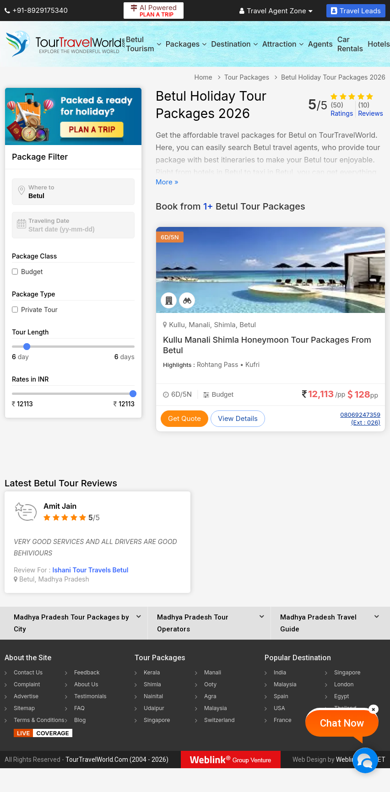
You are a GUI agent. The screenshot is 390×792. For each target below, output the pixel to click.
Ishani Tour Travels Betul (91, 570)
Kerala (152, 672)
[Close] (373, 709)
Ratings (341, 109)
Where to (41, 187)
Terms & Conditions (39, 720)
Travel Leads (356, 10)
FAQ (79, 708)
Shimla (152, 684)
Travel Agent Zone (276, 10)
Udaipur (154, 708)
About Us (86, 684)
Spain (281, 696)
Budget (32, 271)
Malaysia (215, 708)
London (344, 684)
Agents (320, 43)
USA (279, 708)
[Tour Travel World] (65, 44)
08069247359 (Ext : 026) (360, 418)
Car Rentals (350, 44)
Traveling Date (48, 220)
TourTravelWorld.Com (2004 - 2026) (116, 759)
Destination (234, 43)
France (283, 720)
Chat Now (342, 723)
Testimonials (90, 696)
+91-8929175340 (36, 10)
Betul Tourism (143, 44)
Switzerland (219, 720)
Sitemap (24, 708)
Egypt (341, 696)
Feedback (87, 672)
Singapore (157, 720)
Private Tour (39, 309)
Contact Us (28, 672)
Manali (212, 672)
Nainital (153, 696)
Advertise (26, 696)
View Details (238, 418)
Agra (210, 696)
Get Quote (184, 418)
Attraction (282, 43)
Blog (80, 720)
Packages (186, 43)
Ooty (210, 684)
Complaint (27, 684)
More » (167, 182)
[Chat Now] (365, 760)
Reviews (370, 109)
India (280, 672)
